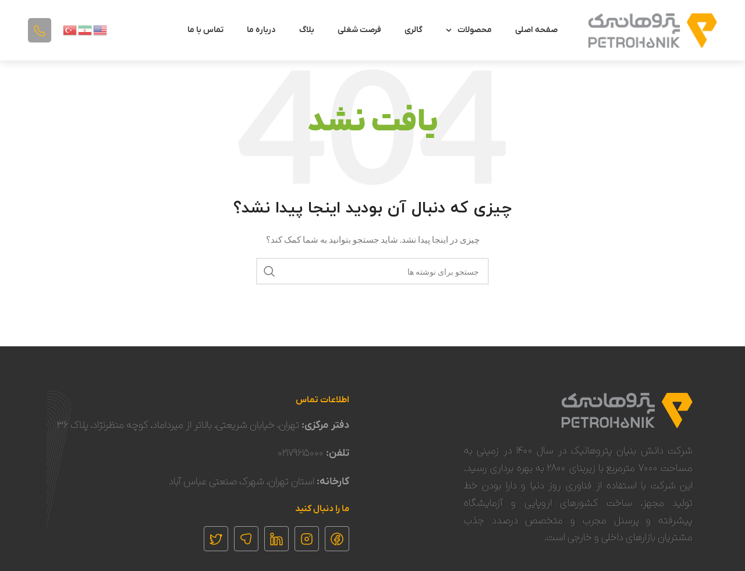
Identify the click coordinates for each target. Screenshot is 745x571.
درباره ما (261, 30)
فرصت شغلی (359, 30)
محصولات (469, 30)
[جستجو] (372, 271)
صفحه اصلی (536, 30)
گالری (414, 30)
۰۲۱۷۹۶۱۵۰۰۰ (301, 453)
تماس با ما (205, 30)
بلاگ (306, 30)
